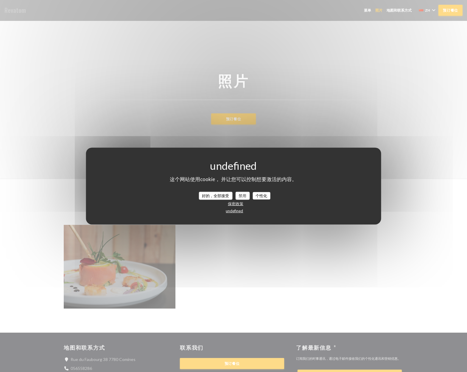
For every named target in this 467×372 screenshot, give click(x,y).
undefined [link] (234, 210)
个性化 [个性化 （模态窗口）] (261, 195)
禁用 (242, 195)
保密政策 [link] (235, 203)
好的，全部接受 (215, 195)
